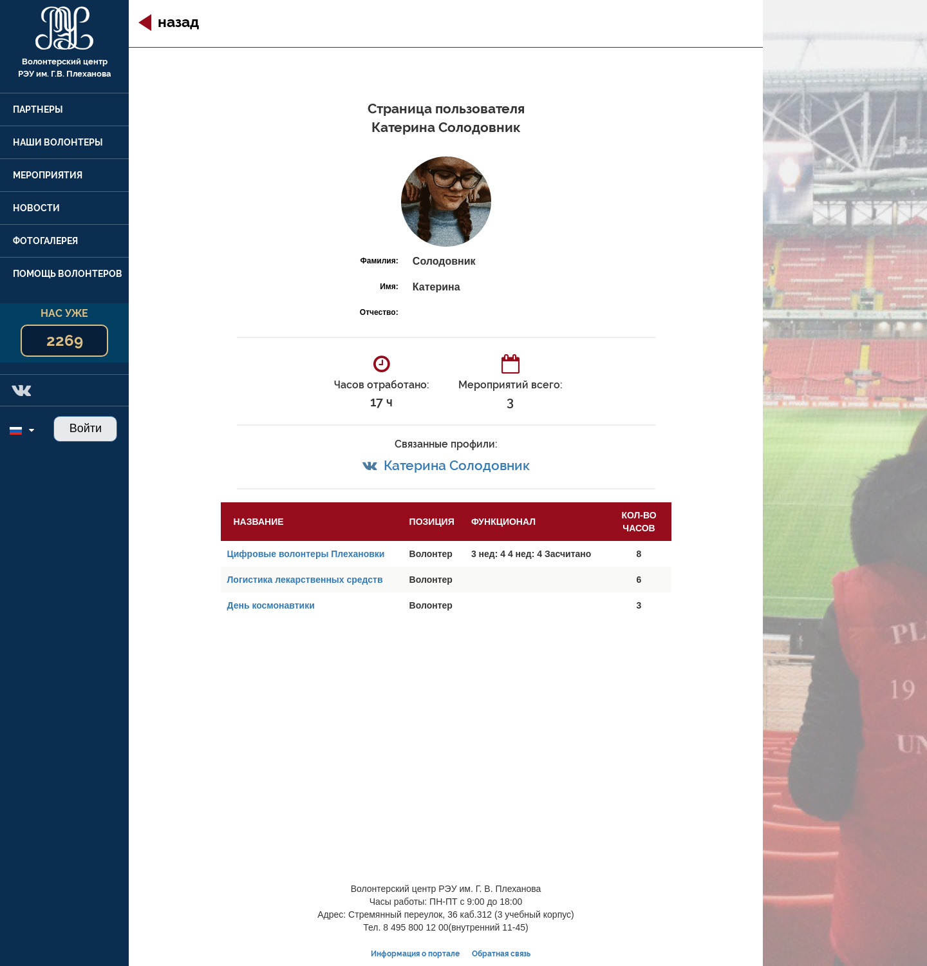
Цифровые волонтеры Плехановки (306, 554)
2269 (64, 340)
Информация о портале (415, 953)
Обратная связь (501, 953)
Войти (86, 428)
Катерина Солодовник (457, 465)
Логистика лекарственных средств (305, 579)
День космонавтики (271, 605)
